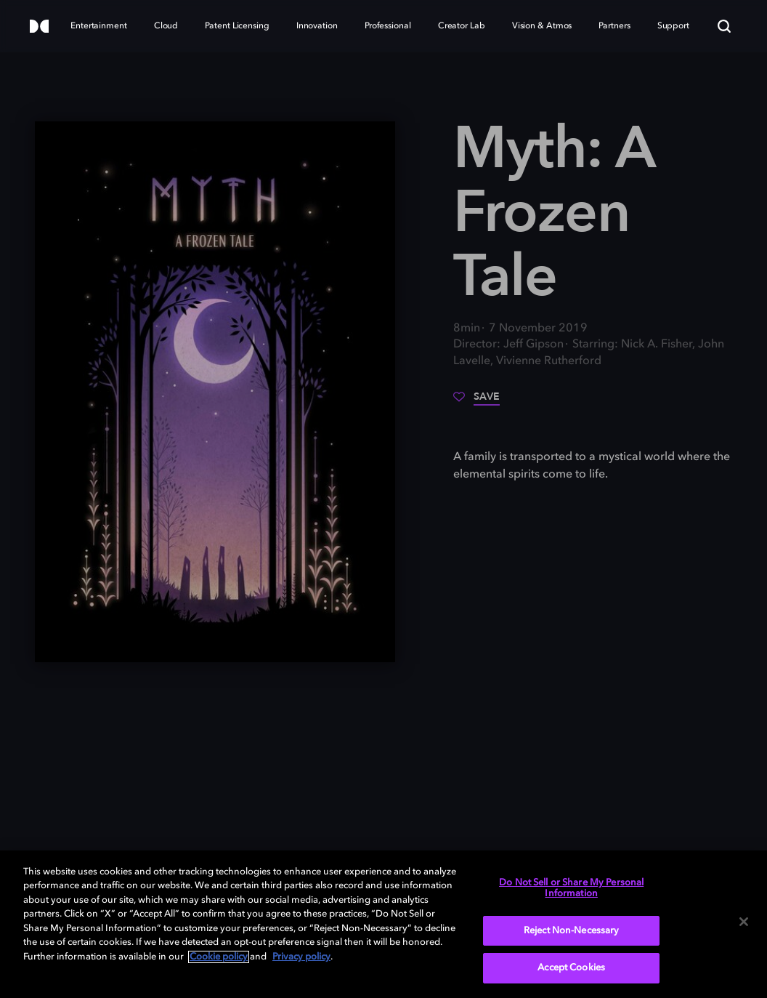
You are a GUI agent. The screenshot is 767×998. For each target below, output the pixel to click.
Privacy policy (301, 957)
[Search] (724, 26)
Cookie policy (219, 957)
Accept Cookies (571, 968)
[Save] (476, 402)
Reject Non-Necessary (572, 930)
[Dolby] (39, 27)
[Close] (744, 922)
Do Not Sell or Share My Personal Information (571, 888)
